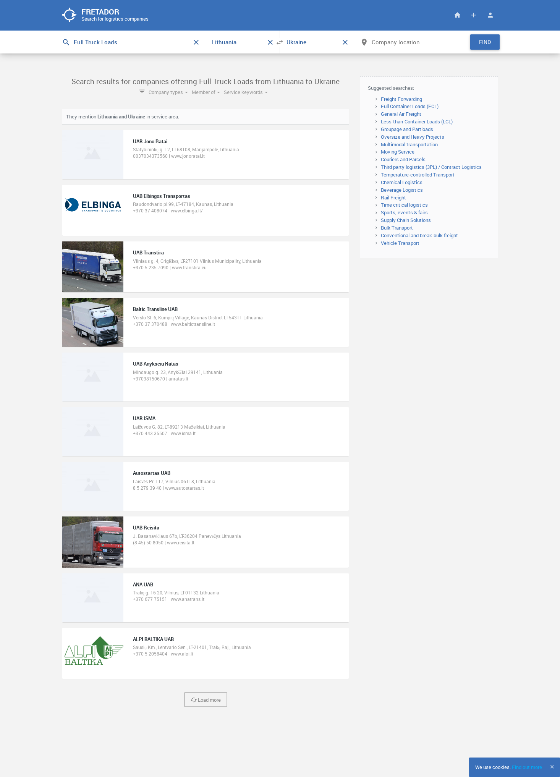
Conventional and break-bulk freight (419, 235)
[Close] (552, 767)
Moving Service (397, 151)
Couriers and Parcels (403, 159)
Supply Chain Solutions (406, 220)
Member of (206, 92)
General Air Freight (401, 113)
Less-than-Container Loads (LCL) (417, 121)
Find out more (527, 767)
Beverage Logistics (402, 189)
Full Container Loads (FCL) (410, 106)
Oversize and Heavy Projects (412, 136)
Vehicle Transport (400, 243)
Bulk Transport (397, 227)
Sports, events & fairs (404, 212)
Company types (168, 92)
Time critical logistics (404, 204)
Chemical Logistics (401, 182)
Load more (206, 699)
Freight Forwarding (401, 99)
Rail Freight (393, 197)
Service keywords (246, 92)
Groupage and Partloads (407, 129)
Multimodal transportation (409, 144)
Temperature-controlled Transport (418, 174)
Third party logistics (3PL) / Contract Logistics (431, 166)
